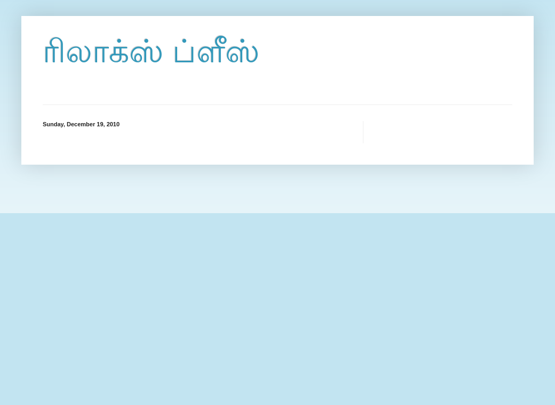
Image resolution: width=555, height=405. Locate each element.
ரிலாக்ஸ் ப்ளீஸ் (151, 51)
